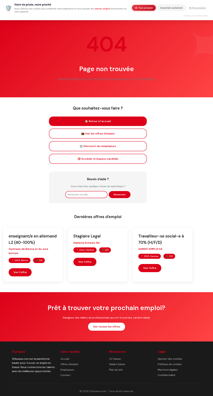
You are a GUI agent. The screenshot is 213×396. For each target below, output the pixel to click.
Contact (66, 375)
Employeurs (67, 369)
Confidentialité (166, 375)
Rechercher (120, 194)
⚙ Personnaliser (197, 7)
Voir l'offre (20, 272)
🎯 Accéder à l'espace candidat (97, 158)
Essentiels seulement (171, 7)
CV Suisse (115, 359)
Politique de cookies (170, 364)
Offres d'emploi (69, 364)
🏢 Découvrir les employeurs (98, 146)
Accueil (65, 359)
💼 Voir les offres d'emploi (97, 133)
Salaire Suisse (117, 364)
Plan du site (116, 369)
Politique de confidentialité (196, 15)
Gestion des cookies (170, 359)
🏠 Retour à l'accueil (98, 121)
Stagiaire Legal (87, 236)
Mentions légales (168, 369)
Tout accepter (144, 7)
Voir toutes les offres (106, 326)
